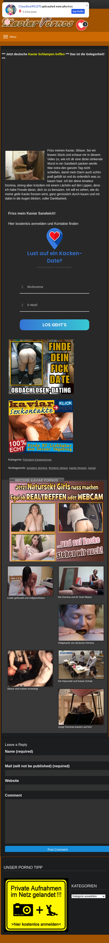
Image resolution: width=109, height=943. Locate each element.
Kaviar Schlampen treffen (46, 54)
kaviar (92, 468)
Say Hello (78, 11)
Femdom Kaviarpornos (37, 459)
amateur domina (37, 468)
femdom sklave (58, 468)
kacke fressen (78, 468)
